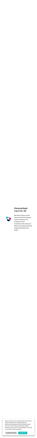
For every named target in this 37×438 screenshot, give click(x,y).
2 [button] (17, 360)
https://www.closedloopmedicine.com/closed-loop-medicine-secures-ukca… (18, 302)
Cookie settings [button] (11, 433)
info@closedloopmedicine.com (13, 402)
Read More (19, 429)
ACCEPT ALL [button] (22, 433)
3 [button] (19, 360)
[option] (18, 270)
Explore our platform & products (15, 69)
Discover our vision (11, 64)
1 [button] (15, 360)
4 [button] (21, 360)
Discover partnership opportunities (16, 240)
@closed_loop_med (18, 309)
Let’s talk (8, 376)
